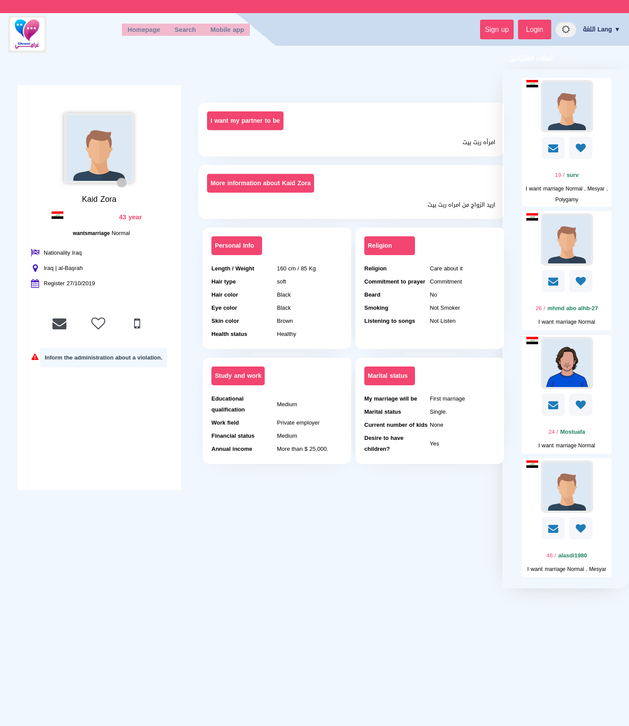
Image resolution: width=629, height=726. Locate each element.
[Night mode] (562, 31)
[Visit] (566, 109)
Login (523, 31)
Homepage (134, 31)
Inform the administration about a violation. (103, 360)
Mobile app (228, 31)
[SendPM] (553, 150)
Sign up (480, 31)
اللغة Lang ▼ (601, 31)
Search (180, 31)
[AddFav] (580, 150)
